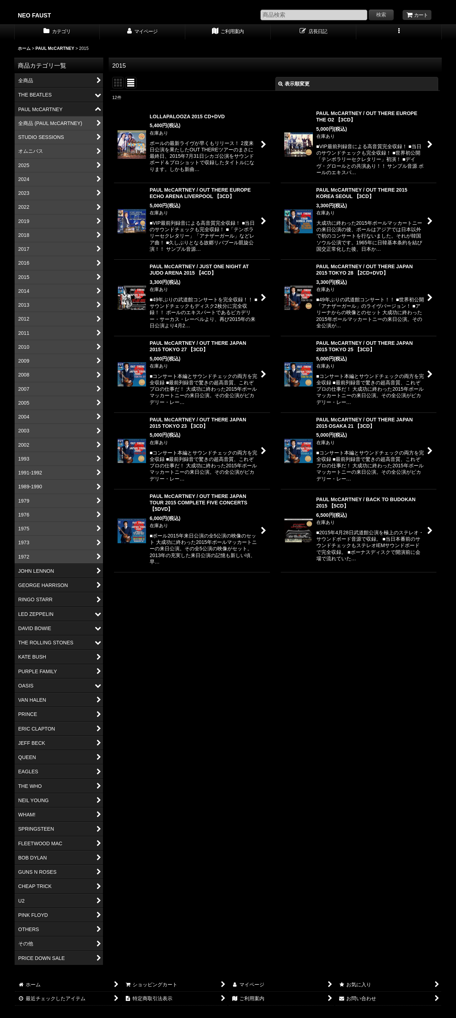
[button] (399, 32)
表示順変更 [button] (294, 84)
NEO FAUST (34, 15)
